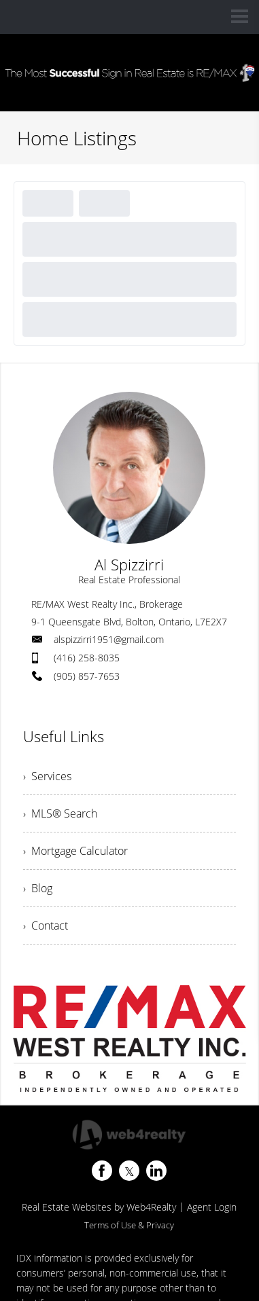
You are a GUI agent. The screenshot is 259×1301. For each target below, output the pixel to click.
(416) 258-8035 (87, 657)
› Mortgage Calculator (75, 850)
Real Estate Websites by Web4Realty (99, 1207)
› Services (47, 776)
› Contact (45, 925)
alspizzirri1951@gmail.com (109, 639)
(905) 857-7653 (87, 676)
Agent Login (212, 1207)
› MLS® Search (60, 813)
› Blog (37, 888)
